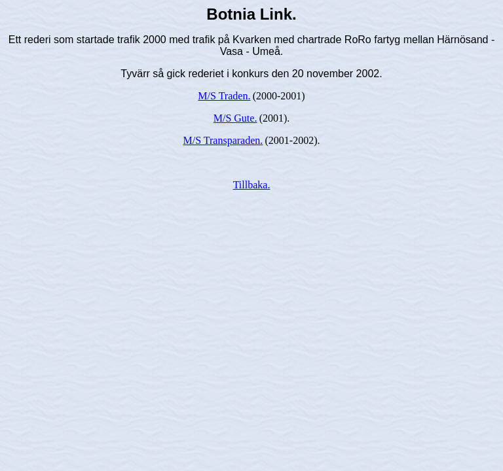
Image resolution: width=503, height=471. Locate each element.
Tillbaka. (251, 184)
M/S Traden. (224, 95)
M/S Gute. (235, 118)
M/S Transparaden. (223, 140)
